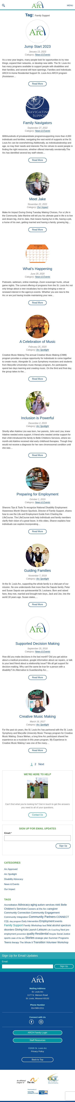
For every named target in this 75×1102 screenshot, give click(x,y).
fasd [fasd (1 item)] (44, 925)
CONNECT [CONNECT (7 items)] (62, 916)
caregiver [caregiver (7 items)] (52, 908)
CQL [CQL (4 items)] (6, 921)
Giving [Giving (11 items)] (19, 929)
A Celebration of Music (37, 342)
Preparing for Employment (37, 494)
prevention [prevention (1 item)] (21, 934)
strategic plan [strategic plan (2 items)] (41, 938)
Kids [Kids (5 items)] (25, 929)
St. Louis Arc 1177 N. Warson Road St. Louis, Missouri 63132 (37, 995)
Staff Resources (37, 1040)
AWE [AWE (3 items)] (57, 905)
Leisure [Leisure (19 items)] (42, 929)
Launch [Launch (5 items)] (33, 929)
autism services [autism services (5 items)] (46, 904)
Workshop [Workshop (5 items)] (62, 942)
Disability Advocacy (13, 879)
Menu (70, 5)
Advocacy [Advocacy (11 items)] (24, 904)
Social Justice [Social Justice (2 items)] (63, 934)
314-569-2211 (37, 1008)
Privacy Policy (37, 1051)
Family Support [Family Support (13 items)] (13, 925)
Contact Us (37, 815)
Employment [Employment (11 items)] (46, 921)
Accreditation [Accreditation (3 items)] (10, 905)
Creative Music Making (37, 716)
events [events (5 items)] (58, 921)
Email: (8, 833)
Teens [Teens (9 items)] (7, 942)
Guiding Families (37, 570)
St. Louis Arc (37, 4)
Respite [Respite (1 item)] (52, 934)
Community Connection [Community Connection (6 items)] (17, 912)
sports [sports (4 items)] (7, 938)
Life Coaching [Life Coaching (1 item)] (53, 930)
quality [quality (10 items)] (31, 933)
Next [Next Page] (41, 764)
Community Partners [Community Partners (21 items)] (42, 916)
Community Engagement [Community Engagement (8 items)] (45, 912)
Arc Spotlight (42, 350)
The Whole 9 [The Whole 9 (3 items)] (26, 942)
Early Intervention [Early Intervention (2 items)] (30, 921)
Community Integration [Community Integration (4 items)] (16, 917)
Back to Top (37, 1059)
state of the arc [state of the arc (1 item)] (18, 938)
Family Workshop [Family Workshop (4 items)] (33, 925)
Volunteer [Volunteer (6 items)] (51, 942)
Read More (37, 84)
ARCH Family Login (37, 1032)
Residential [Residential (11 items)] (42, 933)
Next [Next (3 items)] (62, 929)
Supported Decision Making (37, 643)
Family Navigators (37, 123)
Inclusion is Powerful (37, 418)
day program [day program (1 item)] (15, 921)
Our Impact (42, 207)
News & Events (42, 55)
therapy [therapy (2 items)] (15, 942)
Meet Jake (37, 199)
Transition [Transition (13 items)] (39, 942)
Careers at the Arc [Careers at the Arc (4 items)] (37, 908)
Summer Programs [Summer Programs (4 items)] (59, 938)
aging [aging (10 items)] (33, 904)
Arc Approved (10, 869)
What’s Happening (37, 269)
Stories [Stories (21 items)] (29, 937)
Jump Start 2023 (37, 46)
